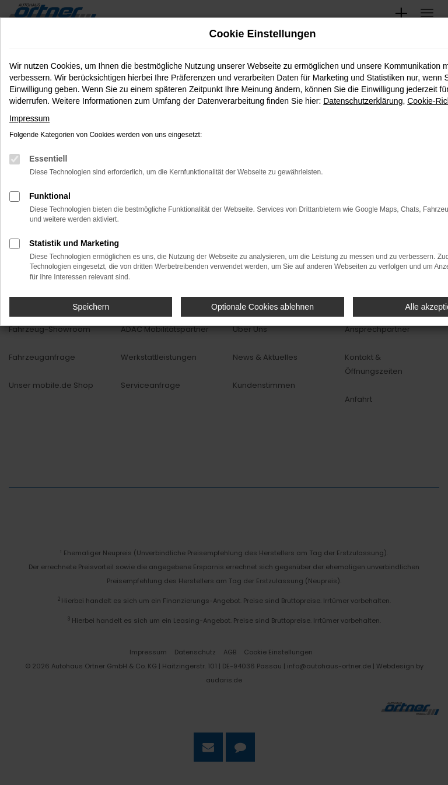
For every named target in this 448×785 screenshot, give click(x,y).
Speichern (90, 306)
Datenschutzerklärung (362, 101)
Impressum (29, 118)
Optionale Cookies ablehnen (262, 306)
